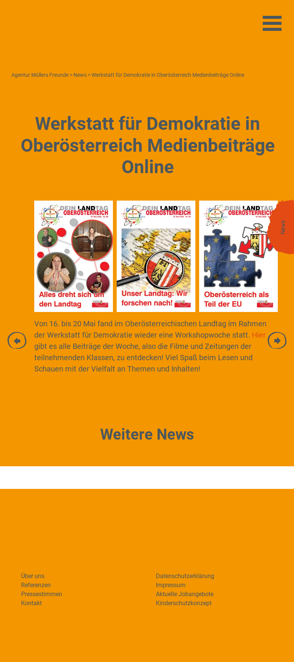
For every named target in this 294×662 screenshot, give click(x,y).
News (283, 228)
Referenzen (36, 585)
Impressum (171, 585)
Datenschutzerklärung (185, 576)
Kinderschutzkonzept (184, 603)
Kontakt (31, 603)
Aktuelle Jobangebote (184, 594)
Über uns (32, 576)
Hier (259, 334)
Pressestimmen (41, 594)
